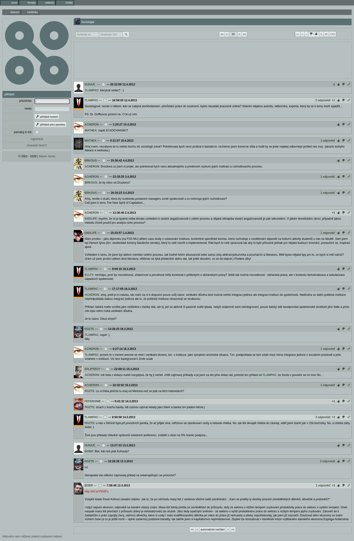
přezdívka (25, 100)
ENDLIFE (91, 218)
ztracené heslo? (37, 145)
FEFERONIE (92, 401)
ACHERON (91, 124)
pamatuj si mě (23, 132)
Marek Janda (47, 156)
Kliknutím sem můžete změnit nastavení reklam (32, 536)
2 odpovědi (322, 100)
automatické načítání (212, 529)
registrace (37, 139)
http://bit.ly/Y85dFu (96, 491)
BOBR (89, 451)
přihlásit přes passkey (50, 124)
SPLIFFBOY (92, 369)
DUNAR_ (90, 84)
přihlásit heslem (47, 117)
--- (297, 33)
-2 (333, 84)
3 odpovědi (322, 417)
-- (302, 33)
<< (222, 34)
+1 (333, 100)
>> (244, 34)
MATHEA (91, 130)
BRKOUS (90, 160)
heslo (28, 108)
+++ (332, 33)
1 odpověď (328, 140)
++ (326, 33)
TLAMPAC (91, 90)
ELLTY (89, 275)
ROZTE (89, 329)
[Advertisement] (212, 60)
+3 (333, 417)
